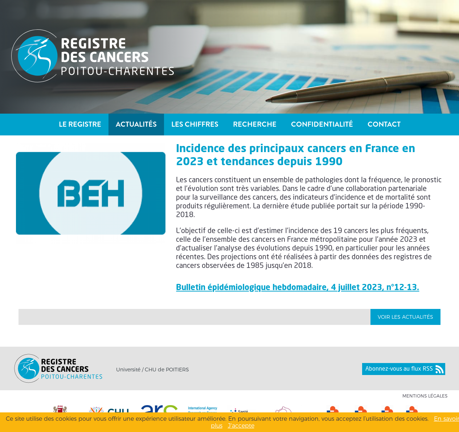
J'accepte (241, 425)
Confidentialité (322, 124)
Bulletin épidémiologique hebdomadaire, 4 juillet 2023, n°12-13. (297, 288)
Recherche (254, 124)
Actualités (136, 124)
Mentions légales (424, 396)
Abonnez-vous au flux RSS (399, 369)
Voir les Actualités (405, 317)
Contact (384, 124)
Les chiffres (194, 124)
